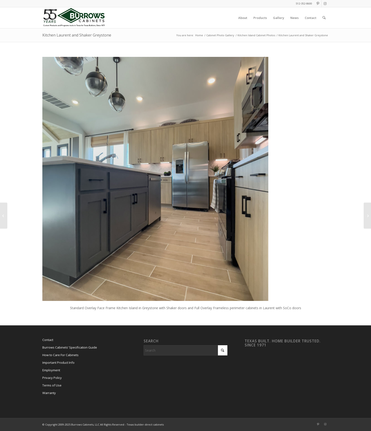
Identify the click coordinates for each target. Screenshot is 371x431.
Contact (47, 340)
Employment (51, 370)
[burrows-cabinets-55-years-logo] (74, 17)
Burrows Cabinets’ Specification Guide (69, 347)
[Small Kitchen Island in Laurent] (3, 216)
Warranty (49, 393)
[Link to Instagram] (325, 3)
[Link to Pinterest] (317, 3)
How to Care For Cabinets (60, 355)
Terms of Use (52, 385)
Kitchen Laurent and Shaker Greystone (76, 35)
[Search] (324, 17)
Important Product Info (58, 362)
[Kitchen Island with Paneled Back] (367, 216)
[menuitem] (242, 17)
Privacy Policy (52, 378)
